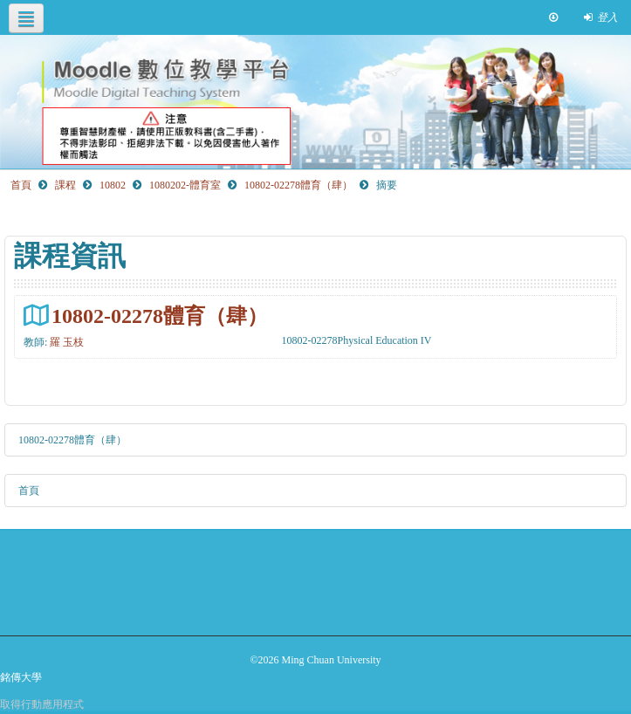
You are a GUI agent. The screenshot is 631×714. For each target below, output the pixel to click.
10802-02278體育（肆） (159, 315)
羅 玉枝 (67, 342)
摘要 (386, 185)
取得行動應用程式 (42, 704)
